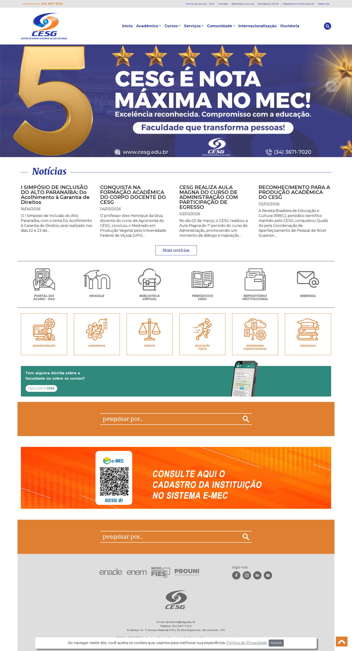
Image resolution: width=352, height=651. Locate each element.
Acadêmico (147, 26)
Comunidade (219, 26)
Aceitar (276, 643)
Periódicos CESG (268, 3)
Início (127, 26)
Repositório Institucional (298, 3)
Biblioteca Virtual (243, 3)
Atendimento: (42, 3)
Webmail (324, 3)
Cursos (171, 26)
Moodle (223, 3)
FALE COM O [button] (41, 388)
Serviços (192, 26)
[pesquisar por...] (170, 419)
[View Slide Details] (176, 101)
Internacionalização (257, 26)
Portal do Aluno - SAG (200, 3)
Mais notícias (176, 250)
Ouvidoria (289, 26)
